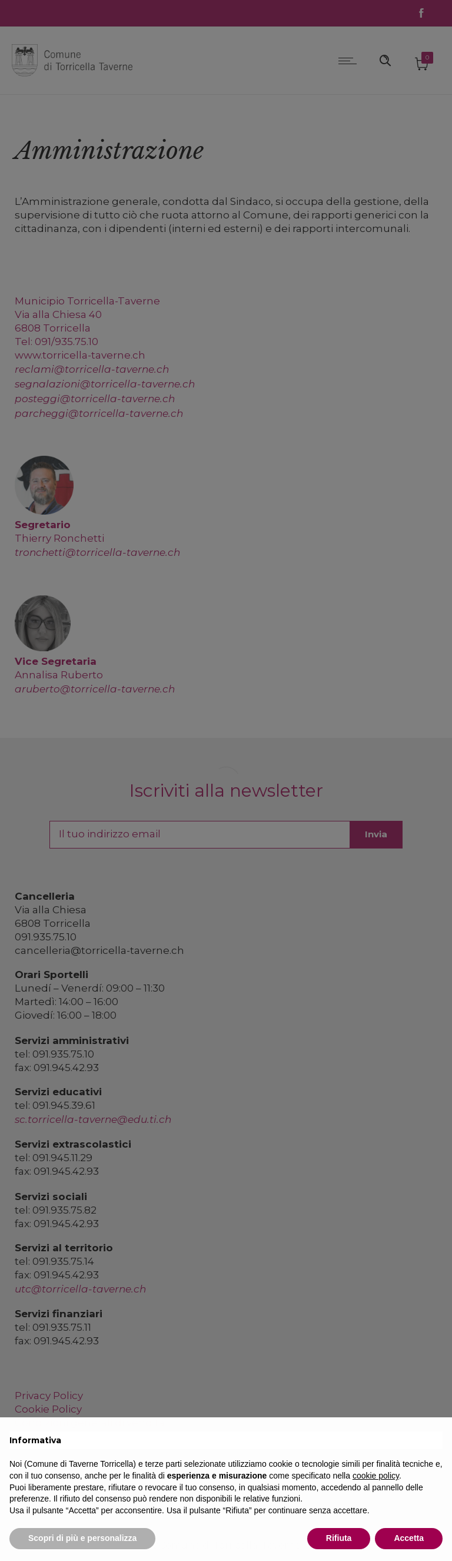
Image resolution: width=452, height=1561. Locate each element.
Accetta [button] (409, 1538)
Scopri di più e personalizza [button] (82, 1538)
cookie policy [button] (376, 1475)
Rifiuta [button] (339, 1538)
